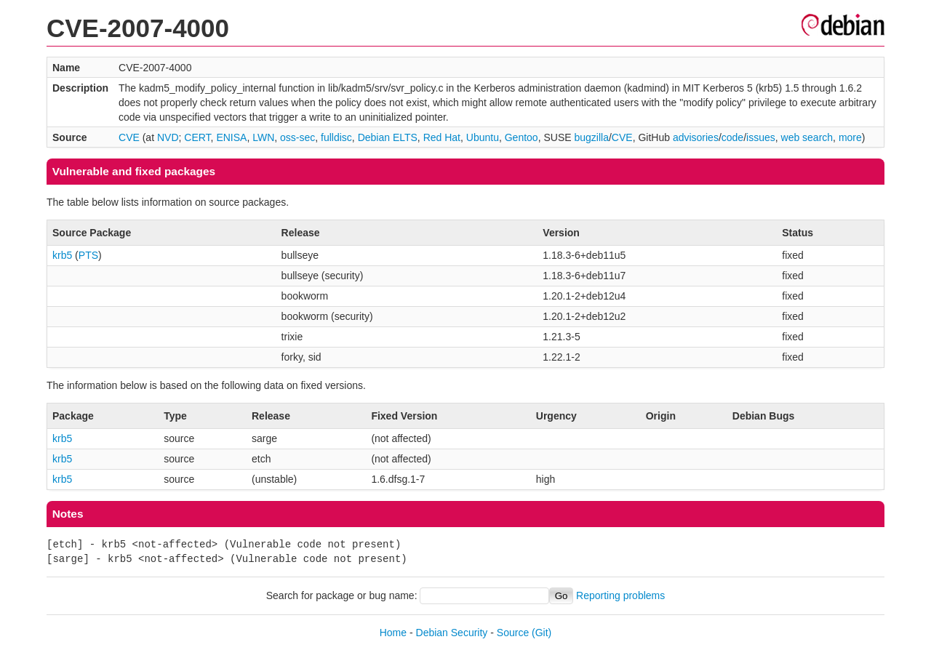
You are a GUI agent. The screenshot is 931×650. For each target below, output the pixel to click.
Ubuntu (482, 137)
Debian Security (452, 632)
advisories (696, 137)
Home (393, 632)
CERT (197, 137)
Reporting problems (620, 595)
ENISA (231, 137)
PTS (88, 255)
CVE (129, 137)
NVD (168, 137)
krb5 (62, 255)
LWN (263, 137)
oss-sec (297, 137)
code (732, 137)
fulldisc (336, 137)
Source (513, 632)
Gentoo (521, 137)
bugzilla (591, 137)
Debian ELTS (387, 137)
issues (760, 137)
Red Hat (441, 137)
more (850, 137)
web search (807, 137)
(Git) (541, 632)
